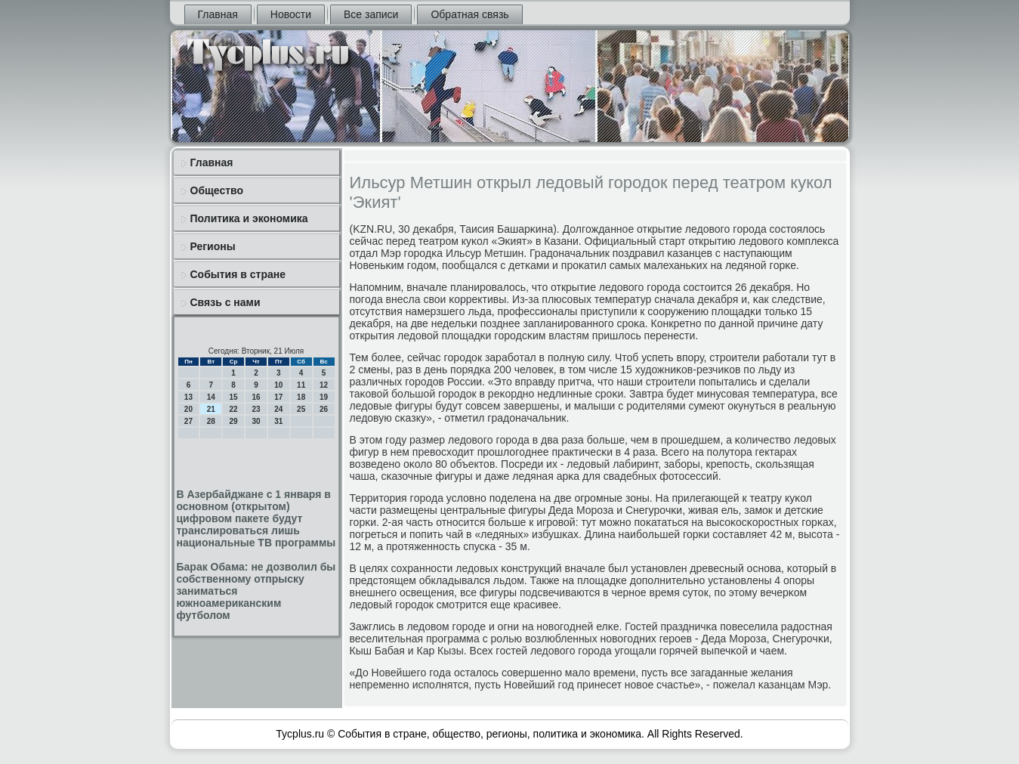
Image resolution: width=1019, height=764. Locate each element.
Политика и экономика (249, 218)
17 (278, 397)
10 (278, 385)
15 (234, 397)
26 (324, 409)
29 (234, 421)
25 (301, 409)
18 (301, 397)
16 (256, 397)
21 (211, 409)
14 (211, 397)
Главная (218, 14)
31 (278, 421)
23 (256, 409)
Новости (290, 14)
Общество (217, 190)
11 (301, 385)
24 (278, 409)
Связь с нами (225, 302)
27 (188, 421)
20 (188, 409)
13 (188, 397)
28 (211, 421)
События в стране (238, 274)
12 (324, 385)
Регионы (213, 246)
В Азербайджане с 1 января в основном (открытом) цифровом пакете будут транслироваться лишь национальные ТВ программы (256, 518)
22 (234, 409)
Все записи (371, 14)
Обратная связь (469, 14)
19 (324, 397)
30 (256, 421)
